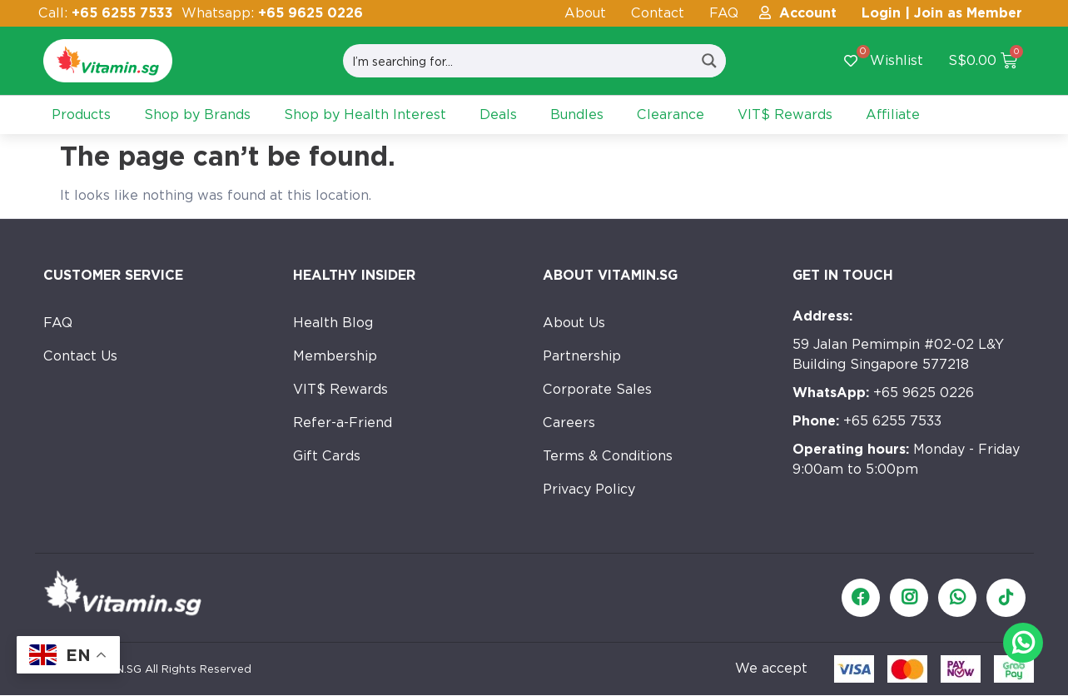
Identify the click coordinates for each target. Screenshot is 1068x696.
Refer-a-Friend (342, 422)
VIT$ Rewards (340, 389)
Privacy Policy (589, 489)
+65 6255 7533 (866, 421)
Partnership (582, 356)
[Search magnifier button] (709, 60)
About (585, 13)
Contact (657, 13)
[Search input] (518, 60)
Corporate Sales (597, 389)
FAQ (723, 13)
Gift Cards (326, 456)
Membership (335, 356)
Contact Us (80, 356)
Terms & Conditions (608, 456)
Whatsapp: (272, 13)
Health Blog (333, 323)
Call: (105, 13)
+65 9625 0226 (883, 392)
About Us (574, 323)
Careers (569, 422)
